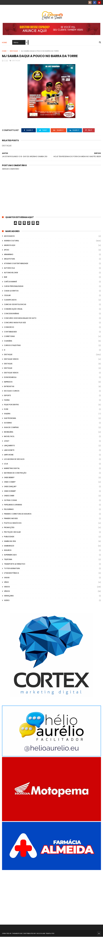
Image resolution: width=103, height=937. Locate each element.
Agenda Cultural (11, 241)
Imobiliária (8, 432)
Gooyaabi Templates (45, 934)
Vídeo (6, 582)
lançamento (9, 446)
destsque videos (11, 373)
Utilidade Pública (11, 573)
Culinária (8, 341)
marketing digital (12, 468)
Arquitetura (9, 259)
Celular (7, 295)
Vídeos (7, 591)
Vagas (7, 578)
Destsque (8, 368)
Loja (6, 464)
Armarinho (8, 254)
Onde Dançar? (10, 486)
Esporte (7, 395)
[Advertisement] (51, 894)
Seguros (7, 550)
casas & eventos (11, 291)
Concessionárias (11, 314)
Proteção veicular (12, 532)
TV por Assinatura (12, 569)
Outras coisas (10, 500)
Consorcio (9, 327)
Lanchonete (9, 450)
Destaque (14, 51)
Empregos (8, 382)
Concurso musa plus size (15, 323)
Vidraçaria (9, 596)
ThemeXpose (17, 934)
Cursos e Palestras (12, 345)
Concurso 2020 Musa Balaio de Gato (20, 318)
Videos (7, 587)
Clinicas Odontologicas (15, 304)
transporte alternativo (14, 564)
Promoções (9, 528)
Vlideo (7, 600)
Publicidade (9, 537)
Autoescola (9, 268)
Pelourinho (9, 509)
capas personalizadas (13, 286)
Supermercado (10, 555)
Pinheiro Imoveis (11, 518)
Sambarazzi (9, 546)
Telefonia (8, 559)
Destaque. (8, 364)
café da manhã (10, 282)
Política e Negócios (12, 523)
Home (4, 42)
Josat (6, 441)
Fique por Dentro (11, 405)
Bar (5, 277)
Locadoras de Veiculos (14, 459)
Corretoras (9, 336)
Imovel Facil (9, 436)
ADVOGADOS (9, 236)
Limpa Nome (8, 455)
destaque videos (11, 359)
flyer (6, 409)
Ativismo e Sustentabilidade (16, 263)
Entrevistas (9, 386)
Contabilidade (10, 332)
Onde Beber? (9, 477)
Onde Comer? (10, 482)
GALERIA (7, 414)
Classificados (10, 300)
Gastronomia (10, 418)
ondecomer (9, 496)
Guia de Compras (11, 427)
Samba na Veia (10, 541)
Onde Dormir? (10, 491)
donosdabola (10, 377)
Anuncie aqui (9, 245)
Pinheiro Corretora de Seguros (17, 514)
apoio (6, 250)
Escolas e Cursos (11, 391)
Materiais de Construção (15, 473)
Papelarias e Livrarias (13, 505)
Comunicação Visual (13, 309)
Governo (8, 423)
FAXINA (7, 400)
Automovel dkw (11, 273)
